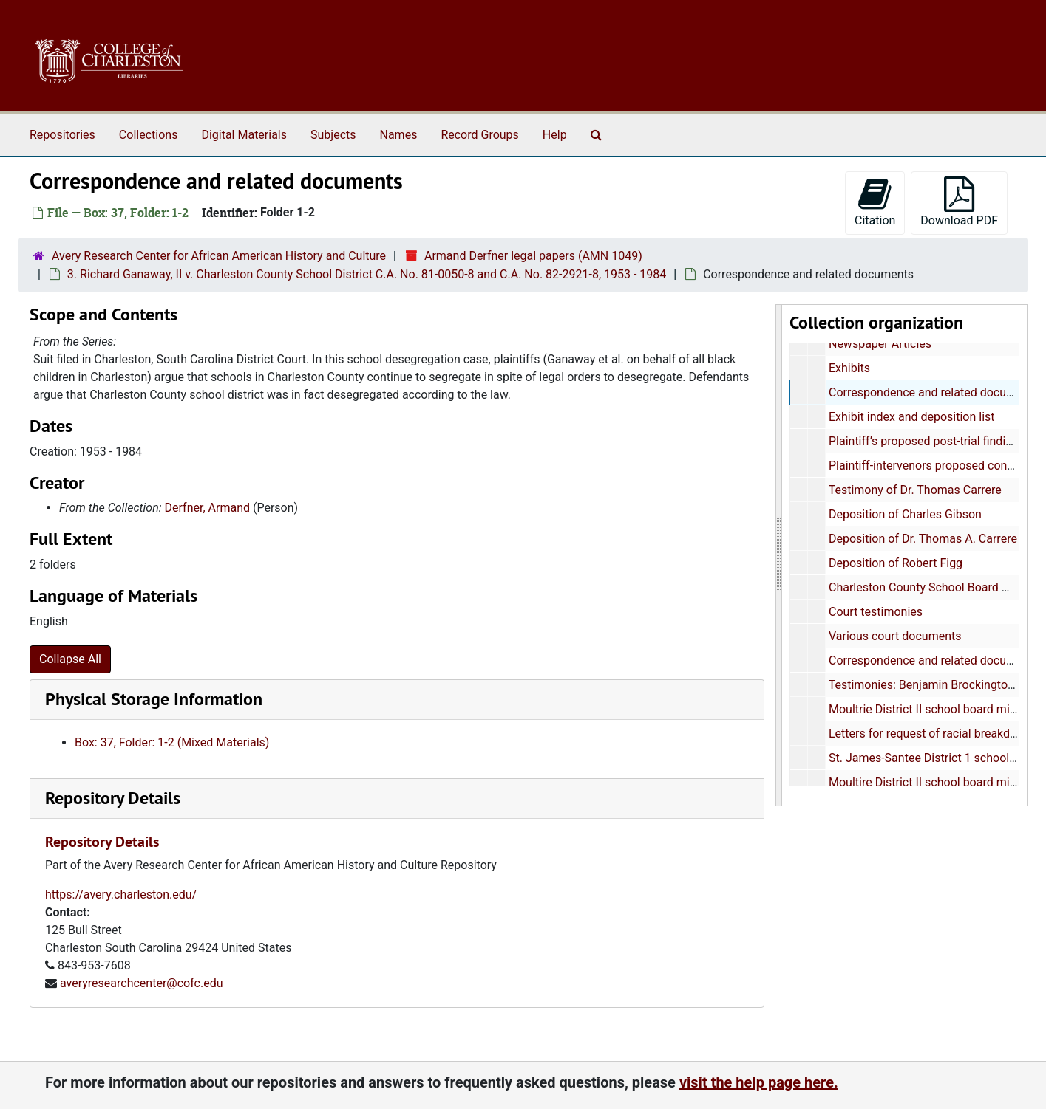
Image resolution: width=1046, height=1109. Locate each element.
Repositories (62, 135)
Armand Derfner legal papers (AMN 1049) (533, 256)
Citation (875, 201)
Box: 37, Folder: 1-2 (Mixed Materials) (172, 742)
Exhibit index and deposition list (912, 417)
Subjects (333, 135)
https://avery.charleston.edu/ (121, 894)
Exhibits (849, 368)
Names (399, 135)
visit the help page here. (758, 1082)
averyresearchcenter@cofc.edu (141, 983)
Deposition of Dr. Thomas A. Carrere (923, 539)
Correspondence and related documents (934, 392)
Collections (148, 135)
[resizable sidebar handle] (779, 555)
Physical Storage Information (153, 698)
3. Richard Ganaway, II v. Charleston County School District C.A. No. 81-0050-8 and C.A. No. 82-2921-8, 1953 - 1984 (366, 274)
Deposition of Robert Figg (895, 563)
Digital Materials (244, 135)
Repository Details (112, 797)
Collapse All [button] (70, 659)
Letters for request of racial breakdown (930, 734)
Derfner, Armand (207, 508)
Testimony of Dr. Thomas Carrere (914, 490)
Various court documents (895, 636)
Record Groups (479, 135)
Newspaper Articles (880, 344)
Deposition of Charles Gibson (905, 514)
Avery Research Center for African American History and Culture (219, 256)
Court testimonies (876, 612)
